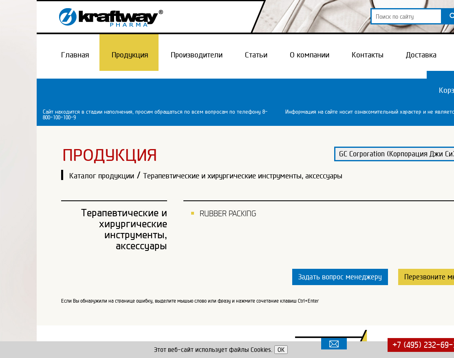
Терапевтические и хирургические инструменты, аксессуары (242, 175)
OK (281, 350)
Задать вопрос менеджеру (340, 277)
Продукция (130, 55)
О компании (309, 55)
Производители (197, 55)
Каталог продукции (101, 175)
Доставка (421, 55)
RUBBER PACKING (228, 213)
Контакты (367, 55)
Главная (75, 55)
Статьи (256, 55)
